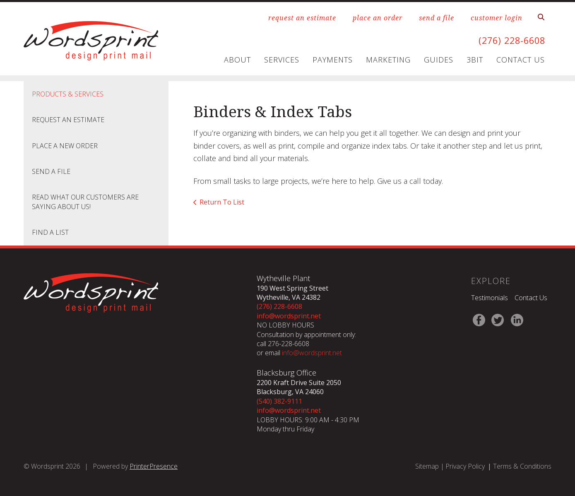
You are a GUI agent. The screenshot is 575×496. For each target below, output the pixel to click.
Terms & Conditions (522, 466)
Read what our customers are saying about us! (85, 202)
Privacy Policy (465, 466)
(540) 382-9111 (279, 401)
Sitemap (427, 466)
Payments (333, 60)
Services (281, 60)
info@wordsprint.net (289, 315)
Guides (438, 60)
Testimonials (489, 297)
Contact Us (520, 60)
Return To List (222, 202)
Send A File (51, 171)
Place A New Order (65, 145)
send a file (436, 17)
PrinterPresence (154, 466)
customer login (496, 17)
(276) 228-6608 (507, 40)
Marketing (388, 60)
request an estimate (302, 17)
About (237, 60)
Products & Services (67, 94)
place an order (377, 17)
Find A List (50, 232)
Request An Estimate (68, 119)
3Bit (475, 60)
